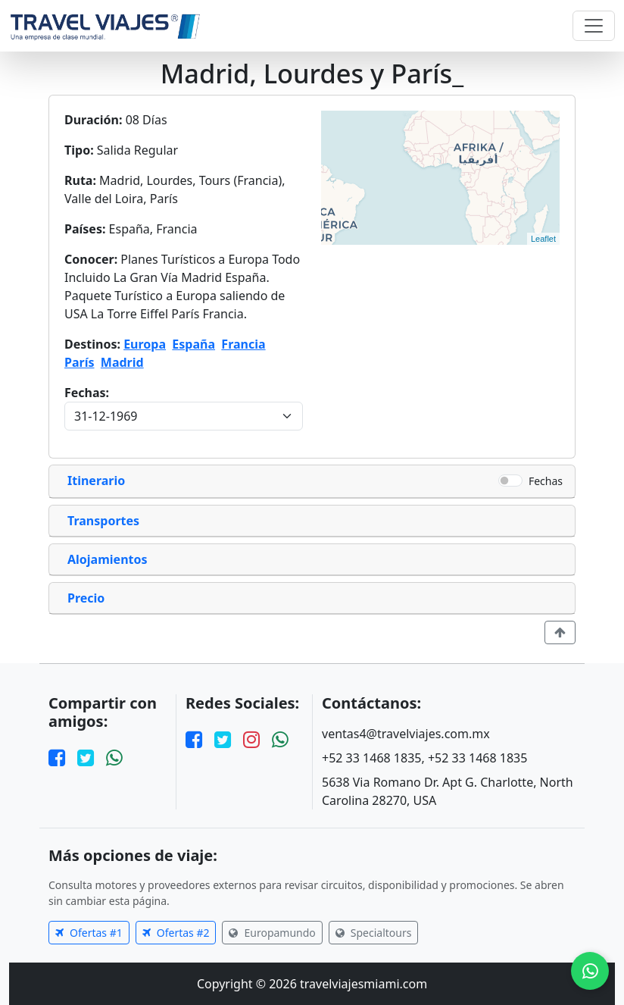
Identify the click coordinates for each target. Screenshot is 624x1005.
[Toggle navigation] (594, 26)
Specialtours (373, 932)
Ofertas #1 (89, 932)
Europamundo (272, 932)
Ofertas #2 (176, 932)
